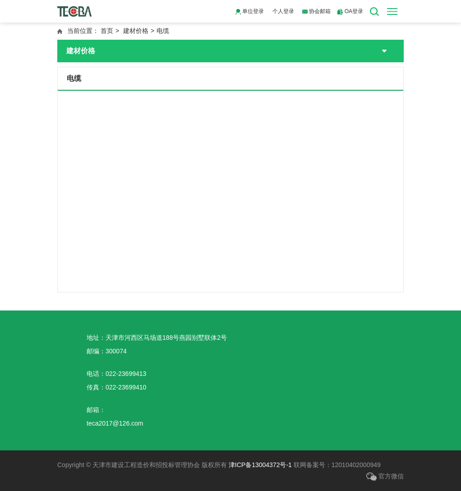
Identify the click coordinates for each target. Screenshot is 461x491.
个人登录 (283, 11)
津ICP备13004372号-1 (260, 464)
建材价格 (135, 30)
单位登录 (249, 11)
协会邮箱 (316, 11)
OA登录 (350, 11)
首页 (107, 30)
